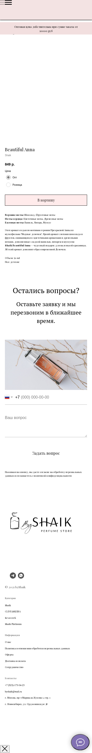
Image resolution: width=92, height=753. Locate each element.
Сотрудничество (14, 667)
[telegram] (13, 577)
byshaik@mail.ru (13, 691)
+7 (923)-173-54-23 (15, 685)
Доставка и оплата (15, 661)
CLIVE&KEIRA (13, 611)
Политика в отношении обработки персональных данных (37, 648)
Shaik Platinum (13, 624)
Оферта (9, 654)
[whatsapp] (21, 577)
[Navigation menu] (8, 2)
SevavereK (10, 617)
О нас (8, 642)
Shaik (8, 605)
